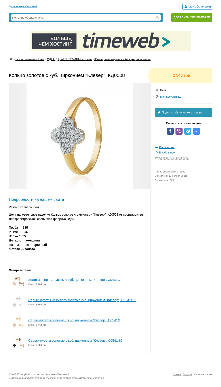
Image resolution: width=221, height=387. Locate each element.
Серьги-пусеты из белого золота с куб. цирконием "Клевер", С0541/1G (82, 300)
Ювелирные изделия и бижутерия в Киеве (122, 59)
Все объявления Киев (29, 59)
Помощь (187, 374)
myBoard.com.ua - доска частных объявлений (45, 374)
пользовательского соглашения (88, 378)
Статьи (177, 374)
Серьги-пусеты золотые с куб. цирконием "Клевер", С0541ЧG (75, 340)
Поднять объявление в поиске (179, 112)
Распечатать (166, 147)
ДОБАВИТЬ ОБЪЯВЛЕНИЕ (191, 17)
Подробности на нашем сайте (36, 199)
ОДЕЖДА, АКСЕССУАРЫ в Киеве (69, 59)
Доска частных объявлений (23, 6)
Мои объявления (197, 6)
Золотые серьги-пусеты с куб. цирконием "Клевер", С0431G (74, 280)
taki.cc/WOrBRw (170, 96)
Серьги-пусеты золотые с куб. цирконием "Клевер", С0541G (74, 320)
